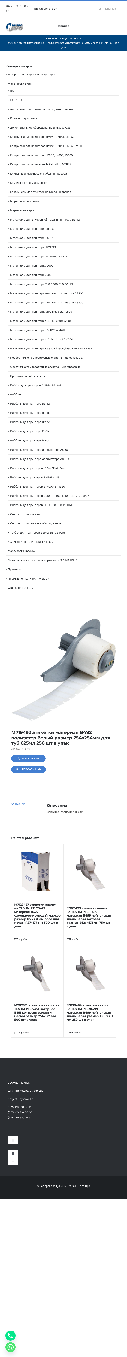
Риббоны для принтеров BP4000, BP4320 (37, 486)
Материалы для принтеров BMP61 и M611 (37, 330)
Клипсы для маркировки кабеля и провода (38, 173)
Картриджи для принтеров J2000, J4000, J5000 (41, 155)
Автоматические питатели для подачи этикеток (41, 109)
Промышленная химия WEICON (28, 578)
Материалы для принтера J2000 (31, 265)
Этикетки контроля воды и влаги (31, 541)
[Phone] (10, 1336)
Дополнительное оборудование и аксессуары (40, 127)
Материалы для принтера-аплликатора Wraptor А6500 (46, 302)
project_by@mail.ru (21, 1099)
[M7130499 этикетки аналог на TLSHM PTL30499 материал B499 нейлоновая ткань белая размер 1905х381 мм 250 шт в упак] (90, 972)
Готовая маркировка (23, 118)
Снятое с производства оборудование (35, 523)
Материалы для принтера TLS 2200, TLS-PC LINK (42, 284)
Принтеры (14, 569)
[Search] (100, 9)
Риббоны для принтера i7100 (29, 440)
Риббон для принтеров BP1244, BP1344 (35, 385)
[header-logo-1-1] (14, 24)
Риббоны (16, 394)
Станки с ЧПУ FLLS (20, 587)
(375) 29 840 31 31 (20, 1117)
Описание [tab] (18, 803)
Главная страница (56, 38)
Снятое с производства (25, 514)
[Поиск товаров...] (108, 9)
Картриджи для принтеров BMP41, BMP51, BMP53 (42, 136)
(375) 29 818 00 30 (20, 1112)
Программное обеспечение (28, 376)
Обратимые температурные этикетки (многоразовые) (45, 367)
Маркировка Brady (20, 83)
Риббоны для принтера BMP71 (30, 422)
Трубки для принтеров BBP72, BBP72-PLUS (38, 532)
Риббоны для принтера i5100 (29, 431)
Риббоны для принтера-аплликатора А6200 (39, 459)
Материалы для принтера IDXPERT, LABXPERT (40, 256)
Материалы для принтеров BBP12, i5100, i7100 (40, 321)
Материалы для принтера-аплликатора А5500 (41, 311)
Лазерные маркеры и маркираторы (31, 74)
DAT (12, 91)
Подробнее (23, 939)
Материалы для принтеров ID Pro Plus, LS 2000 (41, 339)
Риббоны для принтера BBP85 (30, 413)
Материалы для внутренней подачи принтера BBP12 (45, 219)
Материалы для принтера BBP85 (32, 228)
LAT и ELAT (17, 100)
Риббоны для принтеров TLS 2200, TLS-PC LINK (41, 505)
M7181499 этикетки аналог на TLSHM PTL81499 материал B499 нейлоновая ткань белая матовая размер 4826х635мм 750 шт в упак (89, 917)
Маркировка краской (21, 551)
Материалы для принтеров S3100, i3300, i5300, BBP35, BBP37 (51, 348)
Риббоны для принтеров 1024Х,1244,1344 (37, 468)
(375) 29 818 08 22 (20, 1107)
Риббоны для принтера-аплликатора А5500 (39, 450)
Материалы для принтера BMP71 (31, 238)
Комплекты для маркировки (28, 182)
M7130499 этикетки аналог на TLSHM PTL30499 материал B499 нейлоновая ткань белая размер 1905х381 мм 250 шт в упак (90, 1012)
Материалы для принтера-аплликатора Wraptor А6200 (47, 293)
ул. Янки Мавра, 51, (25, 1090)
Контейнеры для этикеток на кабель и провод (40, 192)
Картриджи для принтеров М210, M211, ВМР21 (40, 164)
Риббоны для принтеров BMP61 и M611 (35, 477)
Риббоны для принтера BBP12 (30, 403)
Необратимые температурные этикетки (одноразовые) (46, 357)
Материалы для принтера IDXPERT (33, 247)
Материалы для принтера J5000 (31, 275)
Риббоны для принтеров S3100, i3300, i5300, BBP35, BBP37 (49, 495)
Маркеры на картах (23, 210)
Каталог (74, 38)
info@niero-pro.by (45, 8)
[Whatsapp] (10, 1347)
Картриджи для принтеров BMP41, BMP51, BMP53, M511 (46, 146)
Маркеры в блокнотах (24, 201)
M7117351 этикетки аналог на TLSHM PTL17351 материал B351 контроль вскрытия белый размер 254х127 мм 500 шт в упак (36, 1012)
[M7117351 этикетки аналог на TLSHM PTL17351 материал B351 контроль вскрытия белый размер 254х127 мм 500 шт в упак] (37, 972)
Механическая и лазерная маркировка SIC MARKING (43, 560)
